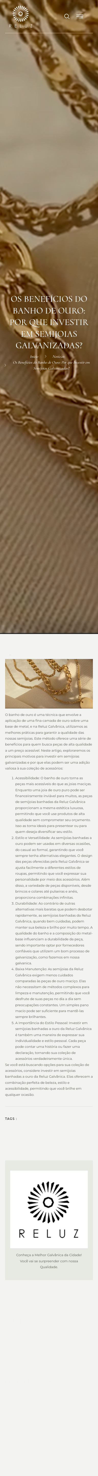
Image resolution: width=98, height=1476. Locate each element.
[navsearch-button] (64, 17)
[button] (80, 16)
